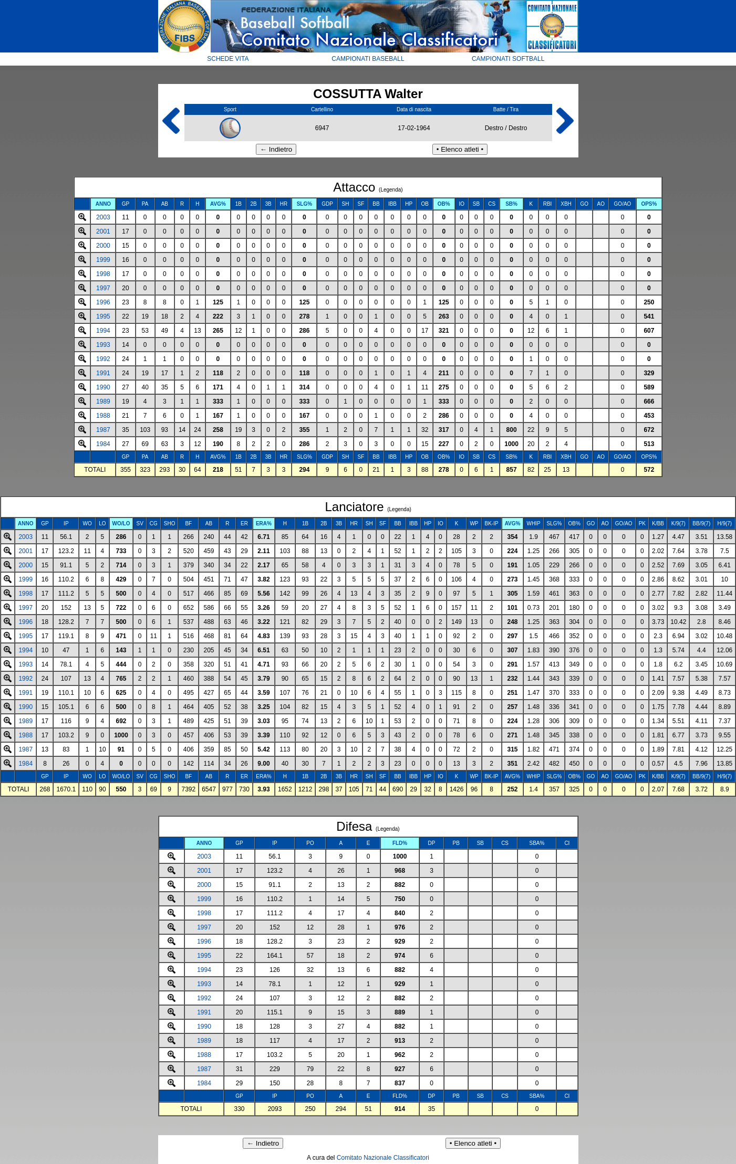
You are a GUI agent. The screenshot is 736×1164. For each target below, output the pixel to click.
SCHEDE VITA (227, 58)
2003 (103, 217)
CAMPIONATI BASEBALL (368, 58)
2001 (103, 231)
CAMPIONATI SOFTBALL (508, 58)
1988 (103, 415)
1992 (103, 359)
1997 (103, 288)
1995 (103, 316)
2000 (103, 245)
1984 (103, 444)
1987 (103, 429)
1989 (103, 401)
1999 (103, 259)
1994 (103, 330)
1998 (103, 274)
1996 (103, 302)
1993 (103, 344)
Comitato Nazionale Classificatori (383, 1157)
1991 (103, 373)
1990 (103, 387)
